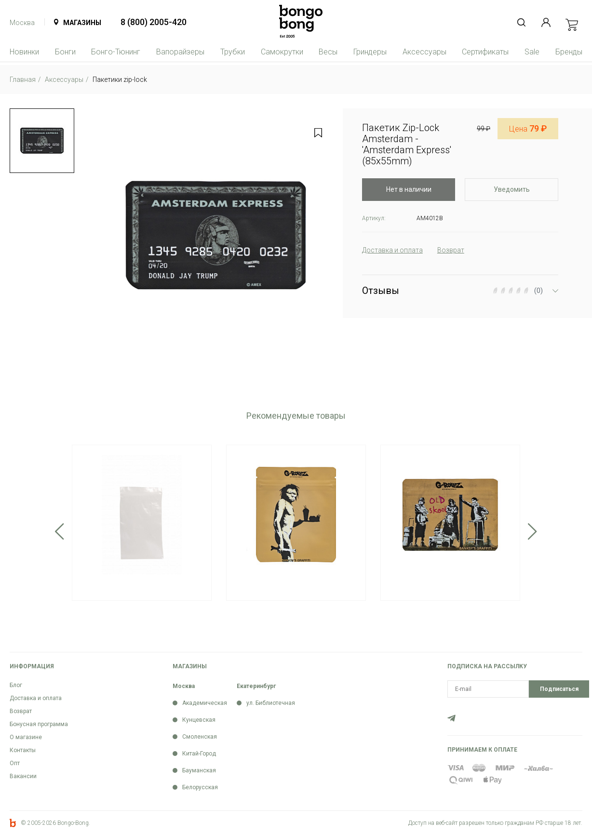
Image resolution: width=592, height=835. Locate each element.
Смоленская (199, 736)
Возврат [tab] (450, 250)
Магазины (82, 23)
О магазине (26, 737)
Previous (59, 531)
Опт (15, 763)
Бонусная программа (39, 724)
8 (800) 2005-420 (154, 22)
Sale (532, 51)
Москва (22, 23)
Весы (328, 51)
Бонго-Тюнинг (115, 51)
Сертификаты (485, 51)
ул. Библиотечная (270, 703)
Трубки (232, 51)
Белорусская (200, 787)
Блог (16, 685)
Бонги (65, 51)
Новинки (24, 51)
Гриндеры (370, 51)
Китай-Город (199, 753)
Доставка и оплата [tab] (392, 250)
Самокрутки (282, 51)
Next (532, 531)
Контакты (23, 750)
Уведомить (512, 189)
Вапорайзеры (180, 51)
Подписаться (559, 689)
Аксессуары (424, 51)
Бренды (568, 51)
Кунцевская (198, 719)
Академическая (204, 703)
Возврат (21, 711)
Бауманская (199, 770)
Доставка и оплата (36, 698)
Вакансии (23, 776)
